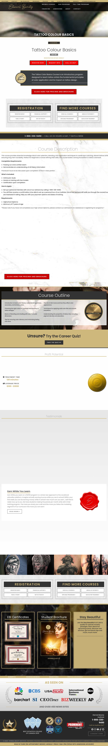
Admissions (89, 4)
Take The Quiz (54, 342)
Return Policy (77, 741)
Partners (30, 741)
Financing (78, 4)
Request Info (54, 63)
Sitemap (51, 741)
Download (54, 658)
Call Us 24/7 (70, 63)
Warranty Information (63, 741)
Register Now (38, 63)
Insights (76, 1)
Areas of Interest (88, 114)
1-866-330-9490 (98, 721)
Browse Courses (30, 4)
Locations (4, 1)
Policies (45, 1)
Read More (15, 511)
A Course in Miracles (88, 1)
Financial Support (41, 114)
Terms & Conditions (98, 741)
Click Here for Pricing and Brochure (54, 91)
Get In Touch (40, 118)
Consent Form (96, 734)
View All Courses (67, 114)
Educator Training (88, 118)
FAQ (52, 1)
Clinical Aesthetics (63, 1)
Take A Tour (20, 118)
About (26, 9)
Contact (14, 1)
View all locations (75, 677)
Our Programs (46, 4)
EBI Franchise (25, 1)
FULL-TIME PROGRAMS (63, 4)
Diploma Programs (67, 118)
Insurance (36, 1)
